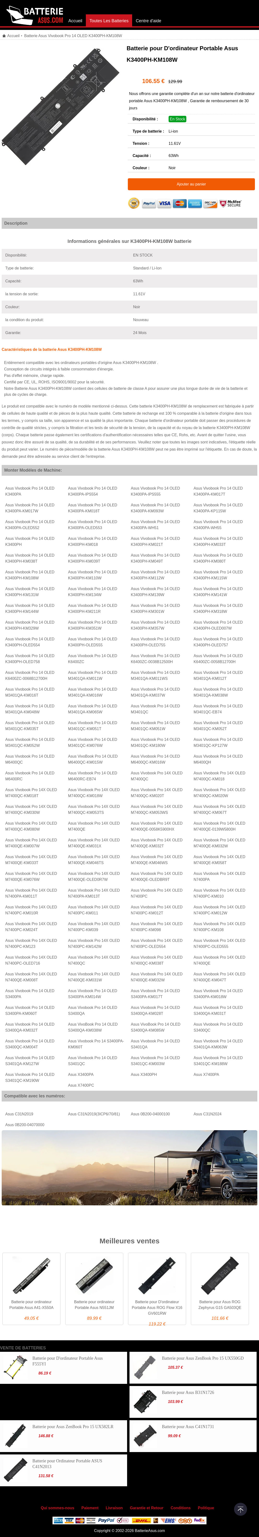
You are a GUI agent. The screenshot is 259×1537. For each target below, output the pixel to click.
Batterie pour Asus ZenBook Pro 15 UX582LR (72, 1426)
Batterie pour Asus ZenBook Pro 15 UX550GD (203, 1358)
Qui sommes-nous (57, 1508)
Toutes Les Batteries (109, 20)
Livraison (114, 1508)
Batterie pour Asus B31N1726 (188, 1392)
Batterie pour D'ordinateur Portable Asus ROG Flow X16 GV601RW (157, 1307)
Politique (206, 1508)
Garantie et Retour (147, 1508)
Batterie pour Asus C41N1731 (188, 1426)
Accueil (75, 20)
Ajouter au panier (191, 184)
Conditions (181, 1508)
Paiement (90, 1508)
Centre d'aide (148, 20)
